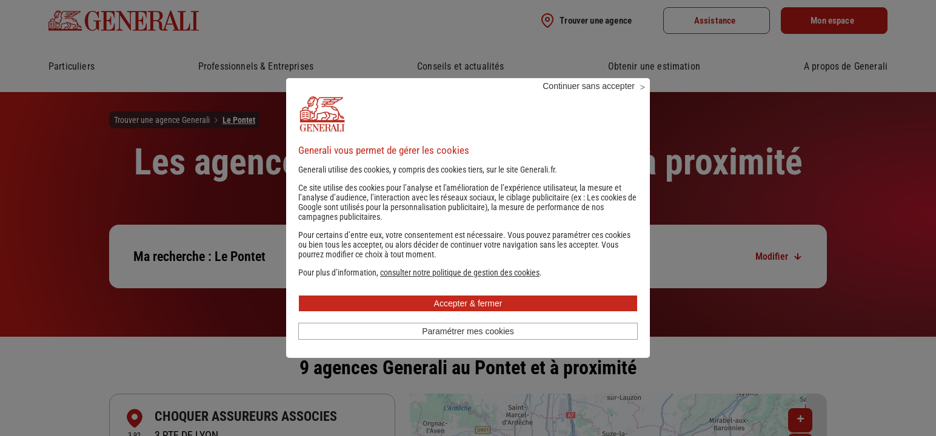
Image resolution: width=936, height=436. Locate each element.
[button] (460, 289)
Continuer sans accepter (589, 102)
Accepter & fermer (468, 320)
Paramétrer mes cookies (468, 347)
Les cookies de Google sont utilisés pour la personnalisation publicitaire (467, 218)
